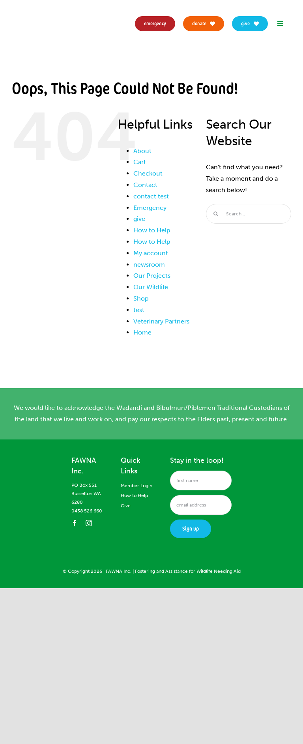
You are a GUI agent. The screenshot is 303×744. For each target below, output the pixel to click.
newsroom (149, 264)
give (139, 218)
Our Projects (151, 275)
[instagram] (89, 523)
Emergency (149, 207)
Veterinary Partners (161, 321)
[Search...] (248, 214)
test (138, 310)
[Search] (216, 214)
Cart (139, 162)
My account (150, 253)
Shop (141, 298)
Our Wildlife (150, 287)
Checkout (148, 173)
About (142, 151)
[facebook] (74, 523)
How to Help (151, 230)
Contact (145, 185)
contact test (151, 196)
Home (142, 332)
